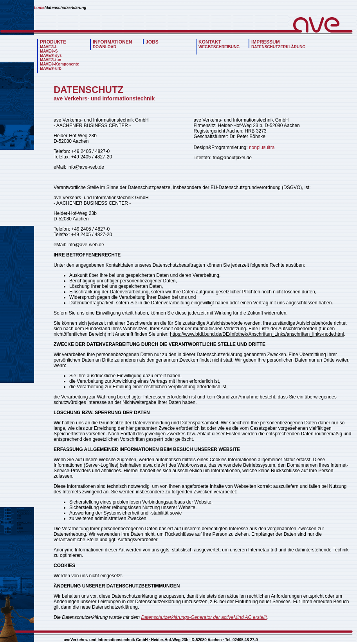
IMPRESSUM (265, 42)
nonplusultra (261, 147)
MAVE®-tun (50, 60)
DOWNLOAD (104, 47)
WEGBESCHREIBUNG (219, 47)
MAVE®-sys (51, 55)
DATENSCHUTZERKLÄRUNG (278, 47)
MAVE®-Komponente (59, 64)
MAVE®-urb (50, 68)
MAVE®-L (49, 47)
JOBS (152, 42)
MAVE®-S (49, 51)
